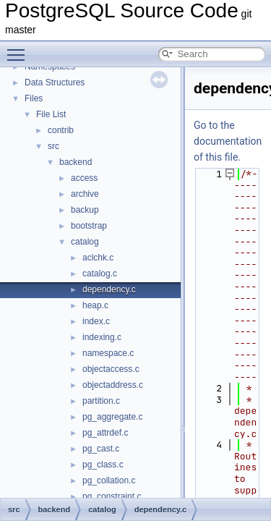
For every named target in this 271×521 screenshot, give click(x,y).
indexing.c (101, 337)
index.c (96, 321)
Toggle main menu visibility (19, 48)
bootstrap (89, 226)
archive (85, 194)
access (84, 178)
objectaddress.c (112, 385)
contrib (61, 130)
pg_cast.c (100, 449)
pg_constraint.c (111, 496)
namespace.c (108, 353)
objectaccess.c (110, 369)
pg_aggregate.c (112, 417)
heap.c (95, 305)
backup (85, 210)
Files (34, 98)
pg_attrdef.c (105, 433)
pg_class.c (103, 464)
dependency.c (109, 289)
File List (51, 114)
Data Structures (55, 82)
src (53, 146)
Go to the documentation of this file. (228, 141)
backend (75, 162)
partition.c (101, 401)
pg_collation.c (108, 480)
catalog (85, 242)
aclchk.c (97, 258)
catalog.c (99, 273)
